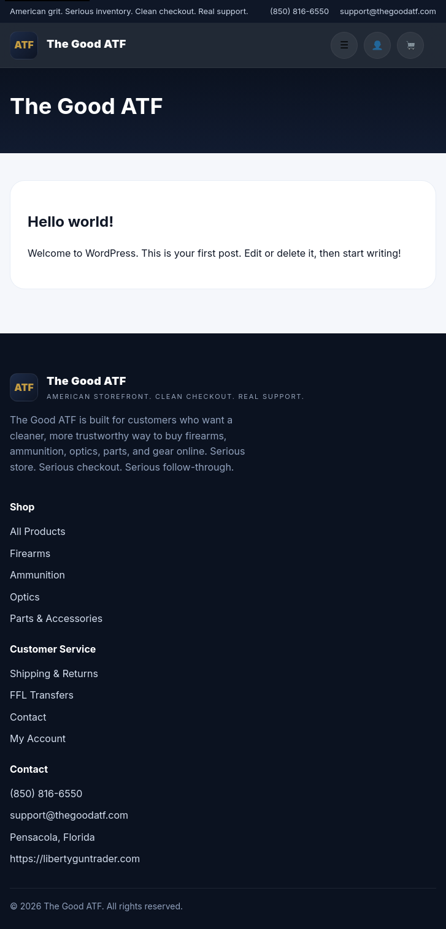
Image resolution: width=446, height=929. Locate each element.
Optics (25, 597)
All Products (38, 531)
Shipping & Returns (54, 673)
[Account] (377, 45)
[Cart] (410, 45)
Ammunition (37, 575)
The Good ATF (86, 43)
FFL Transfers (42, 695)
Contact (28, 717)
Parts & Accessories (56, 618)
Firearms (30, 553)
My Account (38, 738)
